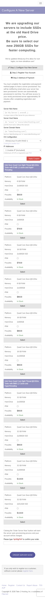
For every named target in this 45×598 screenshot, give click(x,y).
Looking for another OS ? (12, 143)
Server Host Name (11, 118)
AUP (3, 588)
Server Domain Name (12, 128)
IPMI (30, 153)
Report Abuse (32, 585)
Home (4, 585)
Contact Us (20, 585)
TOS (40, 585)
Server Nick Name (10, 109)
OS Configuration (10, 137)
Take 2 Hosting (7, 3)
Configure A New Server (18, 10)
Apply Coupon (34, 159)
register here (28, 571)
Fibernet (5, 594)
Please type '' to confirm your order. (21, 539)
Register (11, 585)
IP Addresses (9, 146)
